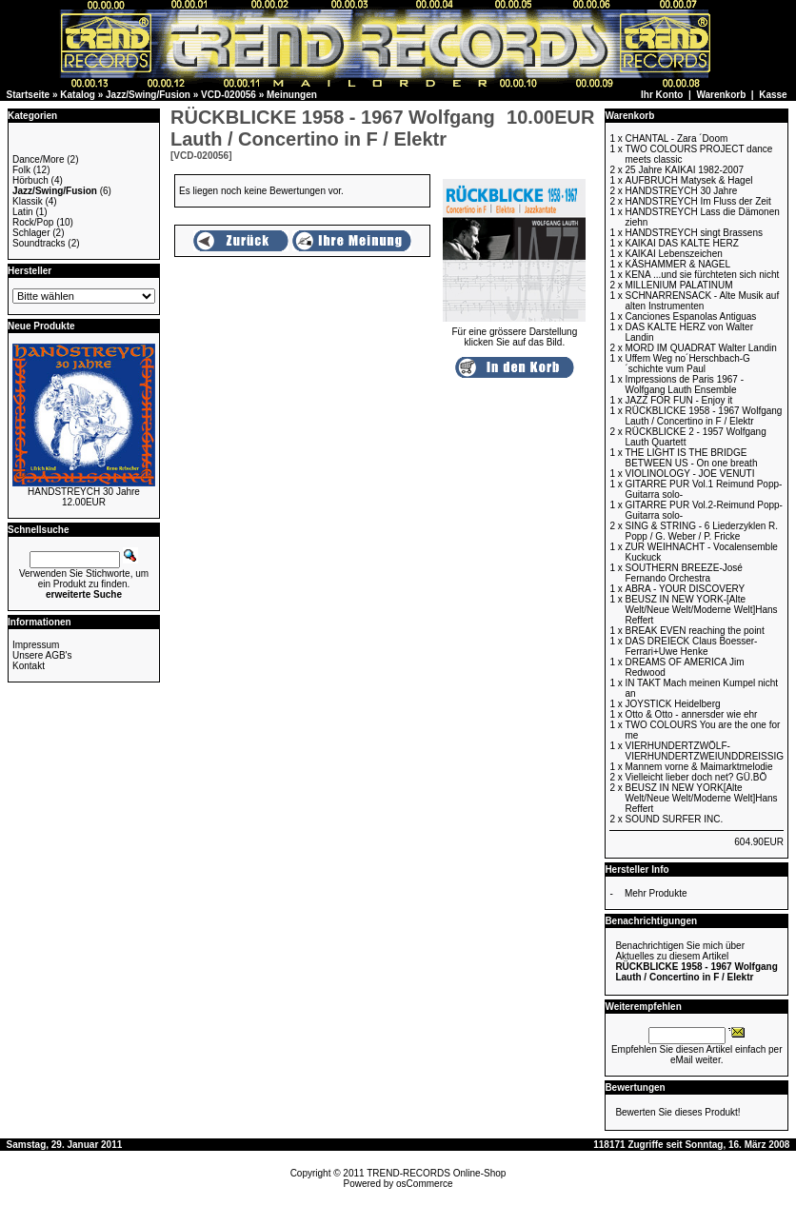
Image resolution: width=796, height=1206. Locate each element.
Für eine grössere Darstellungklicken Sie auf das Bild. (514, 332)
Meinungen (292, 94)
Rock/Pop (32, 222)
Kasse (772, 94)
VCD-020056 (228, 94)
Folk (21, 170)
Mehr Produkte (656, 893)
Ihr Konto (662, 94)
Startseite (28, 94)
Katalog (77, 94)
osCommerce (424, 1183)
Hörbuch (30, 180)
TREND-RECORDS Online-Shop (436, 1173)
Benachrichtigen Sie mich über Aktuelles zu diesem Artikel (696, 961)
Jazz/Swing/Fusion (148, 94)
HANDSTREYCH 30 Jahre (84, 491)
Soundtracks (39, 243)
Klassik (27, 201)
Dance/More (38, 159)
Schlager (31, 232)
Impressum (35, 645)
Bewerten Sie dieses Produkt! (677, 1112)
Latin (22, 212)
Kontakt (28, 666)
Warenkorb (721, 94)
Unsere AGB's (42, 655)
